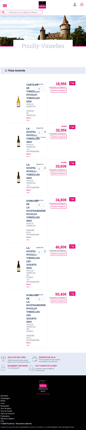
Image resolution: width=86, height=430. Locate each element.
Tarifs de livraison (8, 414)
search (3, 12)
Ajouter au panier (59, 90)
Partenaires (5, 416)
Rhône (3, 401)
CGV (2, 421)
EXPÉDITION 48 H (47, 357)
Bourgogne (5, 406)
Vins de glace (6, 408)
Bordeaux (4, 396)
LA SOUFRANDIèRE (32, 150)
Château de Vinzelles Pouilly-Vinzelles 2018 (33, 93)
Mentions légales (7, 419)
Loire (3, 403)
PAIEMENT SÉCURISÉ (18, 366)
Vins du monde (6, 411)
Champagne (5, 398)
